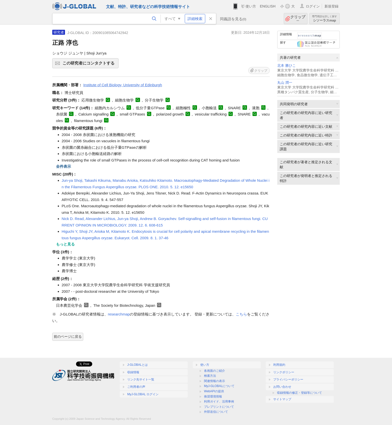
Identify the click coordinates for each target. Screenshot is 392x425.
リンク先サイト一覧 (140, 379)
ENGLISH (268, 6)
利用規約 (279, 364)
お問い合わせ (282, 386)
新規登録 (331, 6)
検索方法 (210, 376)
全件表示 (63, 166)
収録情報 (133, 372)
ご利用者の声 (136, 386)
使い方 (251, 6)
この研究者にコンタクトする (89, 64)
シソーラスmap (324, 18)
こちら (241, 314)
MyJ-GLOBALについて (219, 386)
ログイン (313, 6)
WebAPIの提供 (214, 391)
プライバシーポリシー (288, 379)
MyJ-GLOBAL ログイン (142, 394)
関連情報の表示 (214, 381)
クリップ (297, 18)
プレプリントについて (219, 406)
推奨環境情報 (213, 396)
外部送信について (216, 412)
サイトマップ (282, 399)
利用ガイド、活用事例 (219, 401)
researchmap (119, 314)
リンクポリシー (283, 372)
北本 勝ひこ (286, 66)
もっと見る (65, 244)
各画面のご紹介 (214, 370)
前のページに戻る (68, 336)
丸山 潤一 (284, 82)
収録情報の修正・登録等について (299, 392)
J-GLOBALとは (137, 364)
